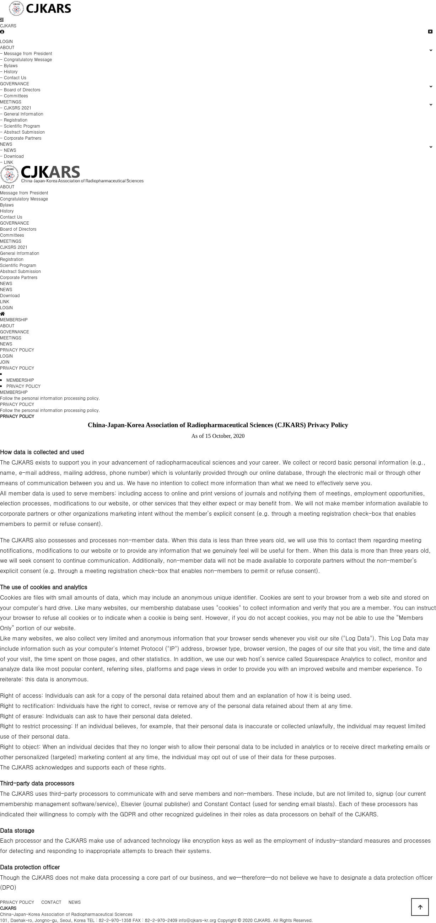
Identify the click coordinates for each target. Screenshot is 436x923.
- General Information (21, 114)
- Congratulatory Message (26, 59)
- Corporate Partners (20, 138)
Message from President (24, 192)
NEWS (6, 283)
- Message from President (26, 53)
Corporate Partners (18, 277)
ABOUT (7, 186)
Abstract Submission (20, 271)
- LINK (6, 162)
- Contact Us (13, 77)
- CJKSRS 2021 (16, 107)
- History (8, 71)
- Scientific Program (20, 126)
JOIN (4, 362)
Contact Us (11, 217)
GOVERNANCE (14, 223)
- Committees (14, 95)
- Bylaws (9, 65)
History (7, 211)
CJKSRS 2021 (14, 247)
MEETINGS (10, 241)
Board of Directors (18, 229)
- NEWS (8, 150)
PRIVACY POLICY (17, 368)
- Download (12, 156)
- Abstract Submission (22, 132)
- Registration (13, 120)
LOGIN (6, 41)
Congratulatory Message (24, 198)
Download (10, 295)
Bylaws (7, 205)
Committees (12, 235)
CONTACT (51, 902)
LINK (4, 301)
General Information (19, 253)
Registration (11, 259)
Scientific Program (18, 265)
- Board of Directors (20, 89)
